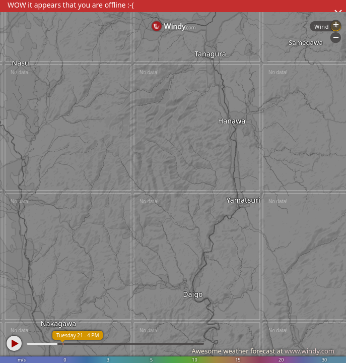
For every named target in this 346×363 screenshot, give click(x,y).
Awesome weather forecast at (262, 350)
